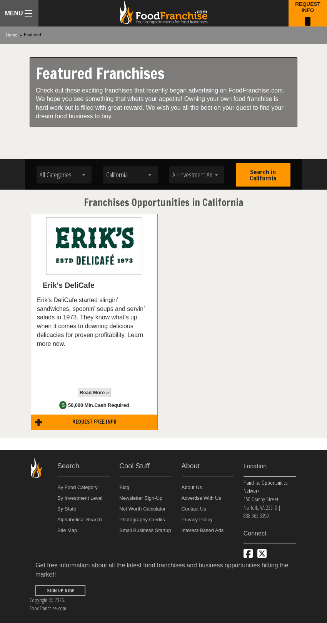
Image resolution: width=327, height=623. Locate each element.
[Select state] (130, 174)
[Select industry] (64, 174)
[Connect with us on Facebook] (248, 553)
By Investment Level (79, 498)
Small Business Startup (145, 530)
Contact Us (194, 509)
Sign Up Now (60, 590)
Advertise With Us (201, 498)
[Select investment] (196, 174)
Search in (263, 175)
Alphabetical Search (79, 519)
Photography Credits (142, 519)
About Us (192, 487)
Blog (124, 487)
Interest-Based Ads (203, 530)
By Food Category (77, 487)
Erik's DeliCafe (69, 285)
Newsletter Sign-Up (140, 498)
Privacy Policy (197, 519)
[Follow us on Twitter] (262, 553)
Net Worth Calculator (142, 509)
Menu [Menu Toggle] (18, 13)
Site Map (67, 530)
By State (66, 509)
